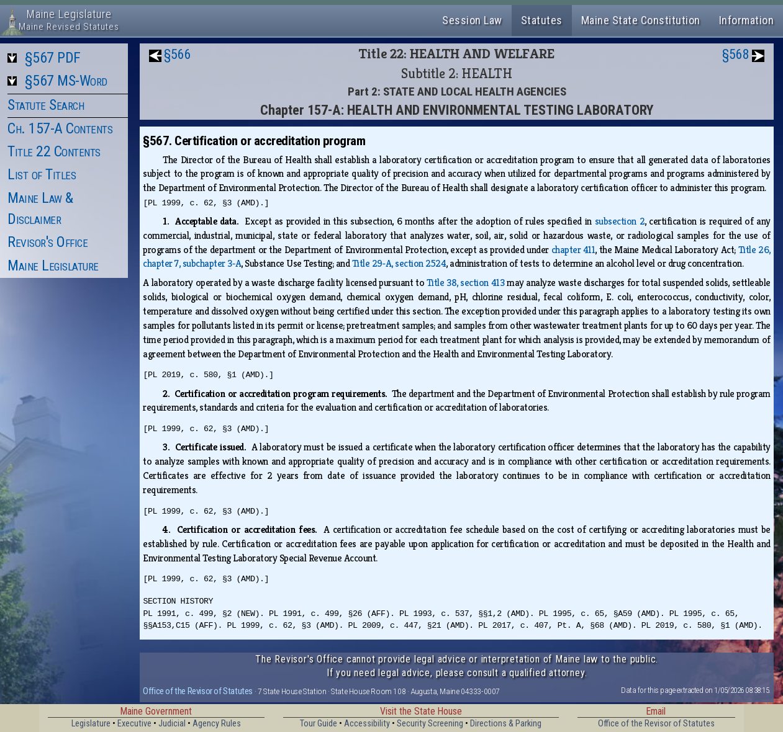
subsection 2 (620, 221)
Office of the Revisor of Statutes (198, 691)
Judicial (172, 723)
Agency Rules (216, 723)
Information (746, 20)
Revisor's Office (47, 242)
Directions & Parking (505, 723)
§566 (177, 54)
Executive (134, 723)
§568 (735, 54)
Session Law (472, 20)
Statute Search (45, 105)
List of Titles (41, 174)
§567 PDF (53, 57)
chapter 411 (573, 249)
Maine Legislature (53, 265)
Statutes (542, 20)
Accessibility (367, 723)
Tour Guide (318, 723)
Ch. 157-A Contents (59, 128)
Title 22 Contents (54, 151)
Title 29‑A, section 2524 (399, 263)
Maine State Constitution (640, 20)
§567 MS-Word (66, 80)
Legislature (91, 723)
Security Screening (430, 723)
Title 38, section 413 (465, 282)
